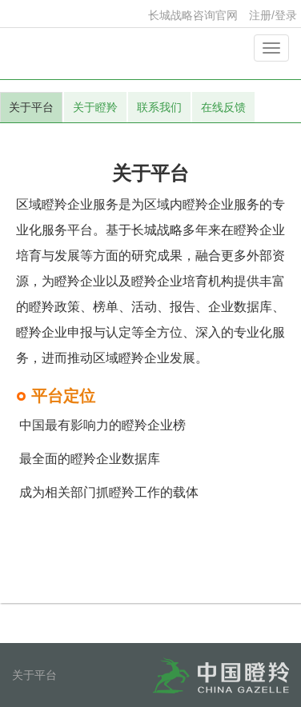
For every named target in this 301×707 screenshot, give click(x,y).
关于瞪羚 (95, 107)
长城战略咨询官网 (193, 15)
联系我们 (159, 107)
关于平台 (31, 107)
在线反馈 (223, 107)
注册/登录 (273, 15)
